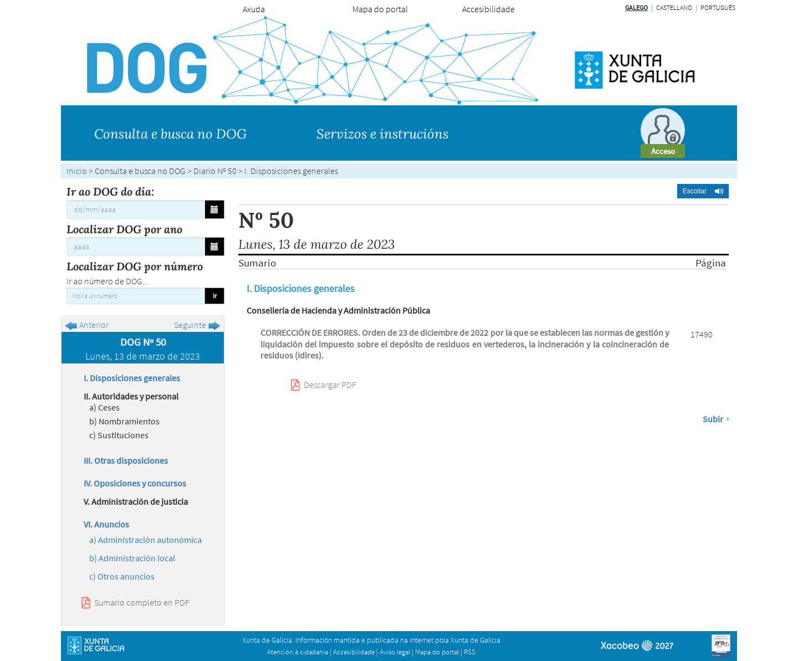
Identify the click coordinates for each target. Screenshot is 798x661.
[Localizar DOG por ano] (135, 246)
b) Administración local (132, 557)
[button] (703, 191)
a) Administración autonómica (145, 539)
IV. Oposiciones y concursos (135, 483)
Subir (713, 418)
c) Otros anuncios (122, 576)
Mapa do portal (380, 8)
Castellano (674, 7)
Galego (636, 7)
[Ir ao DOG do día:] (135, 209)
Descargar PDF (330, 384)
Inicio (76, 170)
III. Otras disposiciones (126, 460)
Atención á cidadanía (297, 652)
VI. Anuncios (106, 524)
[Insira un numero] (135, 296)
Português (717, 7)
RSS (469, 652)
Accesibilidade (488, 8)
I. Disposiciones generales (132, 377)
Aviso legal (395, 652)
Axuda (254, 8)
